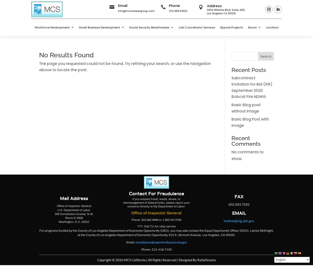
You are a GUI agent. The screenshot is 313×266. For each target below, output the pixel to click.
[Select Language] (292, 260)
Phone (174, 5)
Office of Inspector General (156, 214)
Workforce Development (52, 27)
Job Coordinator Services (196, 27)
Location (272, 27)
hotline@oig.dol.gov (239, 222)
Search (265, 57)
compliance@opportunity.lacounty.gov (161, 243)
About (252, 27)
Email (122, 5)
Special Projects (231, 27)
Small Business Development (99, 27)
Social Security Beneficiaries (149, 27)
